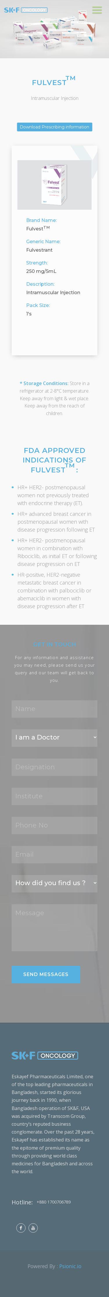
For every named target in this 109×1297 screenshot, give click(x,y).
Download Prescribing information (54, 127)
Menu (97, 7)
